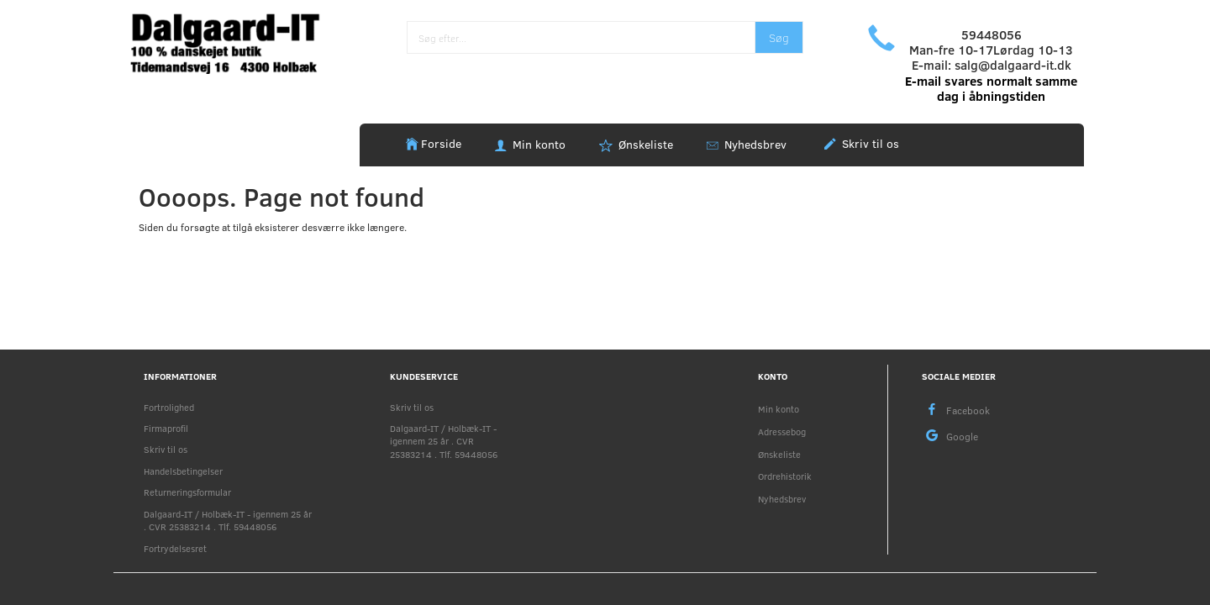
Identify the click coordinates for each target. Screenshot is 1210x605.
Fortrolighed (169, 407)
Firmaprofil (166, 428)
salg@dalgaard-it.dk (1013, 64)
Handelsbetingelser (183, 471)
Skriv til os (869, 143)
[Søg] (779, 37)
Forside (441, 143)
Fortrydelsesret (175, 548)
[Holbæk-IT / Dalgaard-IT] (236, 41)
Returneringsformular (187, 492)
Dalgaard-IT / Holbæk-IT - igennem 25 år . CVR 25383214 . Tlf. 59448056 (228, 520)
